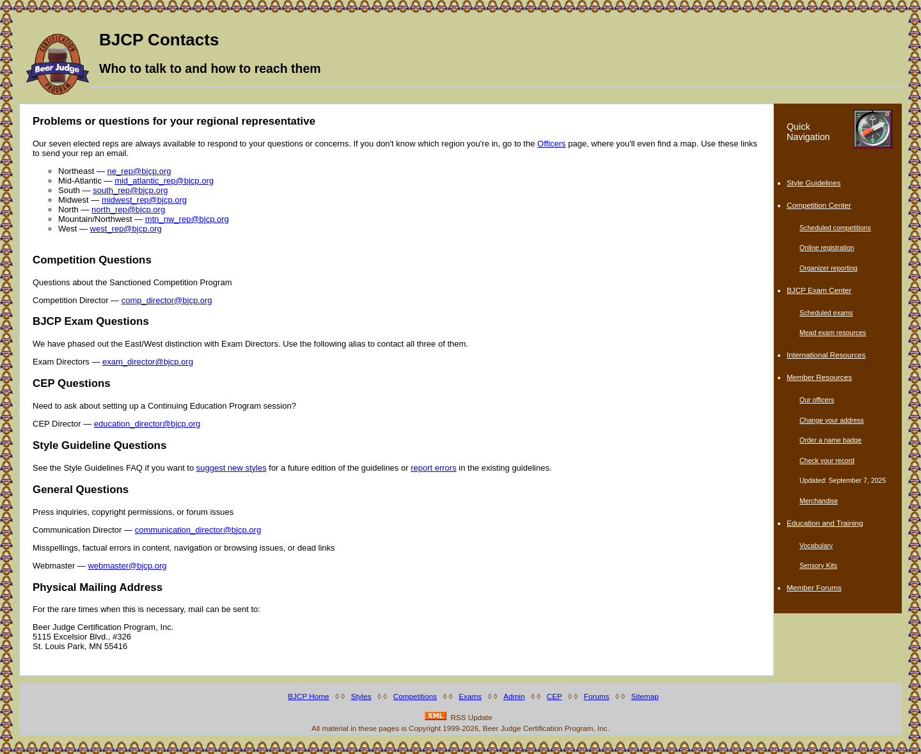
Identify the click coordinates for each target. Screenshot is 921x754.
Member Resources (819, 377)
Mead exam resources (832, 332)
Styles (361, 696)
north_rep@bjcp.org (128, 209)
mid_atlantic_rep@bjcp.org (164, 180)
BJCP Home (308, 696)
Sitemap (645, 696)
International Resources (826, 354)
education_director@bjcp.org (147, 423)
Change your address (831, 420)
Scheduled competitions (835, 228)
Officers (551, 143)
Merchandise (818, 501)
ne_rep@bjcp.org (139, 171)
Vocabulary (816, 545)
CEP (554, 696)
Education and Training (825, 523)
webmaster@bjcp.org (127, 565)
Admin (513, 696)
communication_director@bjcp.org (198, 530)
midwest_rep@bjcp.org (144, 200)
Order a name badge (830, 440)
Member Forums (814, 587)
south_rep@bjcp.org (130, 190)
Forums (597, 696)
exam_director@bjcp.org (147, 361)
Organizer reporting (828, 268)
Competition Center (819, 205)
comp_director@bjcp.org (167, 300)
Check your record (826, 460)
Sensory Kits (818, 565)
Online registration (826, 247)
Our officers (816, 400)
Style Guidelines (813, 182)
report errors (434, 468)
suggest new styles (231, 468)
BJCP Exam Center (819, 290)
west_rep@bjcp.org (126, 228)
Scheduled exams (826, 313)
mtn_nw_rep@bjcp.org (187, 219)
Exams (470, 696)
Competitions (415, 696)
